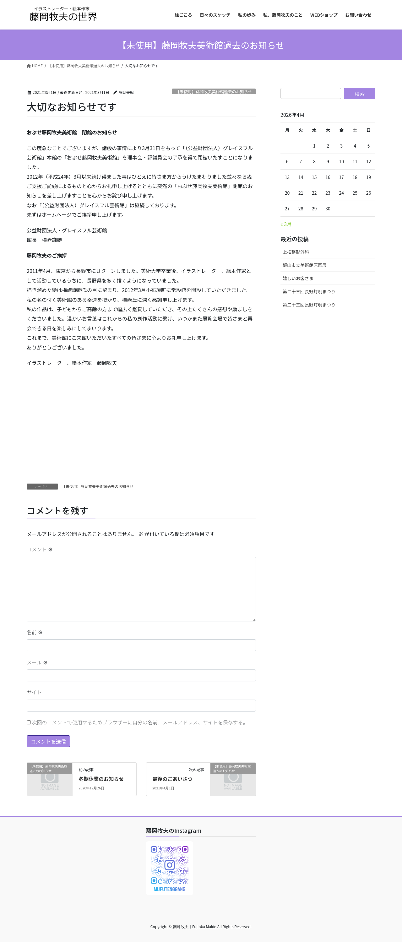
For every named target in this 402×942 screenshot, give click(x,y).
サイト (34, 692)
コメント (40, 549)
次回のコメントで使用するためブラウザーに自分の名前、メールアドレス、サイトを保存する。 (140, 722)
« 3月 (286, 224)
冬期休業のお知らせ (101, 778)
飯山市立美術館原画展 (305, 265)
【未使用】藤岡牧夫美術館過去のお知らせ (214, 92)
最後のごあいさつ (172, 778)
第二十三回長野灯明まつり (309, 291)
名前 (35, 632)
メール (37, 662)
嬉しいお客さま (298, 278)
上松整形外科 (296, 252)
